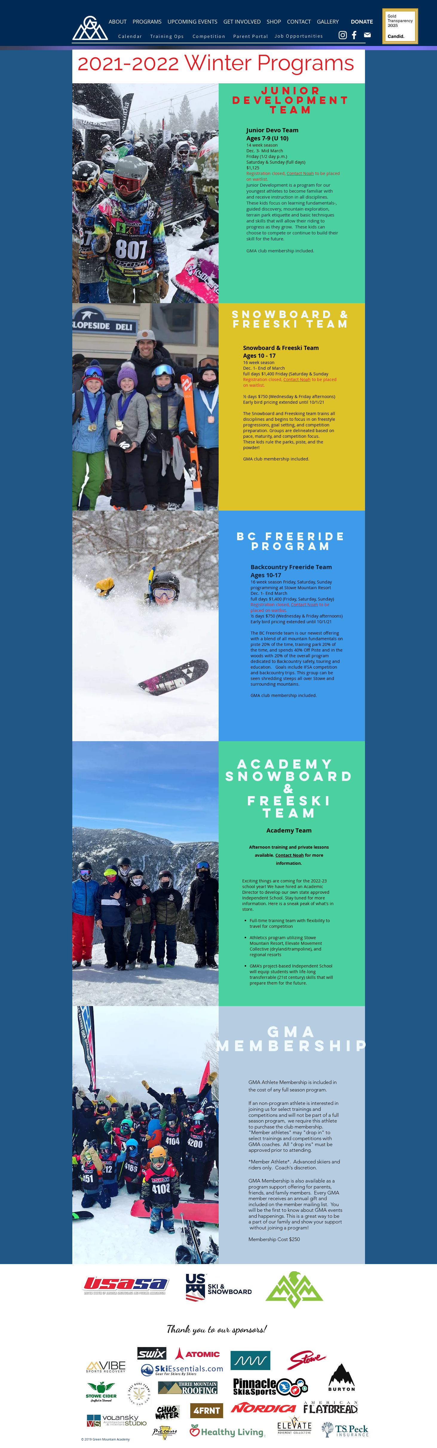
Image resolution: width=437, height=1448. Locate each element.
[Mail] (367, 34)
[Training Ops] (167, 36)
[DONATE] (362, 21)
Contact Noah (297, 379)
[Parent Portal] (251, 36)
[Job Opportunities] (299, 36)
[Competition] (209, 36)
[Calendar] (130, 36)
